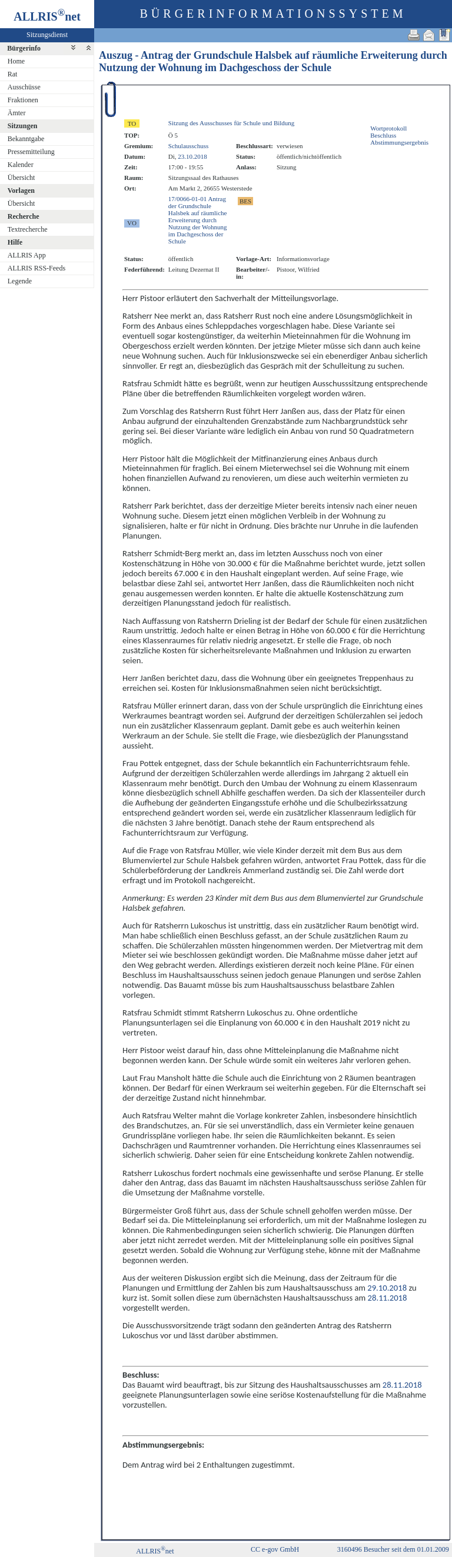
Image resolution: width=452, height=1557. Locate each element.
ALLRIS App (27, 255)
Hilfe (15, 242)
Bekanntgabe (26, 139)
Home (16, 61)
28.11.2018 (387, 1297)
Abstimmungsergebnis (399, 142)
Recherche (23, 216)
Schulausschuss (188, 145)
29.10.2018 (387, 1287)
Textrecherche (28, 229)
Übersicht (21, 177)
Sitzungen (23, 126)
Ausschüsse (24, 87)
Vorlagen (21, 190)
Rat (13, 74)
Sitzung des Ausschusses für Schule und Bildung (231, 122)
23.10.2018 (192, 156)
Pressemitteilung (31, 152)
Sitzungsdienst (47, 35)
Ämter (17, 113)
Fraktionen (23, 100)
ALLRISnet (155, 1551)
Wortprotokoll (388, 128)
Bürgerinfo (24, 48)
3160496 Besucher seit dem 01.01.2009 (393, 1549)
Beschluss (383, 135)
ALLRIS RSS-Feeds (36, 268)
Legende (20, 281)
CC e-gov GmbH (275, 1549)
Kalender (21, 165)
